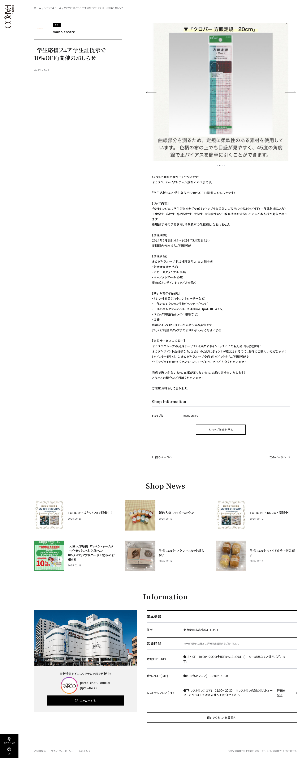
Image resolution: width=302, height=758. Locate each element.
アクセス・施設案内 (224, 717)
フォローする (88, 700)
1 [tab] (217, 165)
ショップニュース (52, 7)
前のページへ (163, 457)
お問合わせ (84, 751)
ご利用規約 (40, 751)
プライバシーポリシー (62, 751)
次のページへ (277, 457)
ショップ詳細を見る (221, 429)
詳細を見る (281, 692)
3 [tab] (222, 165)
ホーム (37, 7)
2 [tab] (219, 165)
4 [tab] (224, 165)
